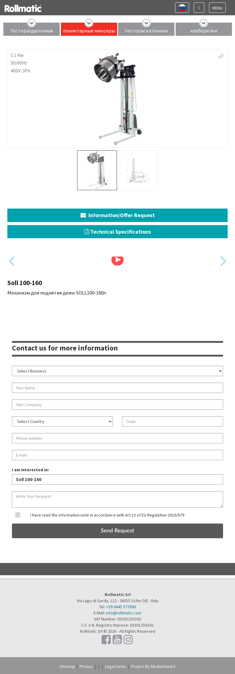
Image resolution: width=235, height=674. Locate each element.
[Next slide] (222, 261)
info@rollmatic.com (123, 613)
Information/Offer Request (117, 215)
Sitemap (67, 666)
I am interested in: (30, 469)
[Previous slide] (12, 261)
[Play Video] (117, 260)
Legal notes (115, 666)
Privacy (86, 666)
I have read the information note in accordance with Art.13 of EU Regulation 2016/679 (107, 515)
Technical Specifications (117, 231)
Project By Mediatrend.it (153, 666)
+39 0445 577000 (121, 606)
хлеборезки (203, 30)
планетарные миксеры (89, 30)
